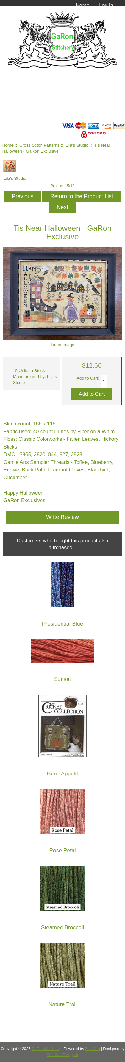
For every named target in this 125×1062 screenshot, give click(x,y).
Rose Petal (62, 850)
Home (83, 5)
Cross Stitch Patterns (39, 145)
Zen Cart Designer (62, 1055)
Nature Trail (62, 1004)
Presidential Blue (62, 624)
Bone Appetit (62, 774)
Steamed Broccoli (62, 927)
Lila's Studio (77, 145)
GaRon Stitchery (45, 1049)
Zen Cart (92, 1049)
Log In (106, 5)
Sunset (62, 679)
